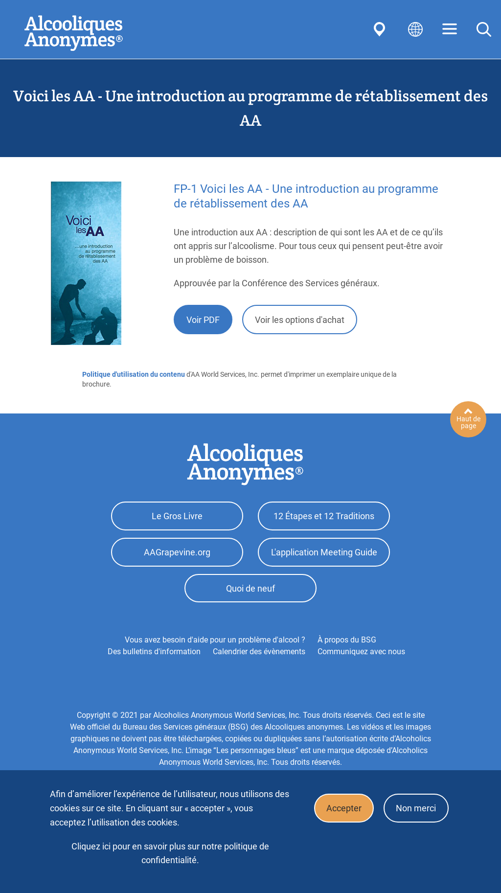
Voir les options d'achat (299, 320)
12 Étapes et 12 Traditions (323, 516)
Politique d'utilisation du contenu (133, 374)
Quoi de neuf (250, 590)
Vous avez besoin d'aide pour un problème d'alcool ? (215, 641)
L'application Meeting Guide (324, 553)
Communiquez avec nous (361, 653)
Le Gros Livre (177, 516)
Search (484, 29)
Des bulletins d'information (154, 653)
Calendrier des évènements (259, 653)
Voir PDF (203, 320)
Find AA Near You (381, 29)
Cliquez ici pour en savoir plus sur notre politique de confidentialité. (170, 853)
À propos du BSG (347, 641)
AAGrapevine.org (177, 553)
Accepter (343, 808)
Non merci (416, 808)
